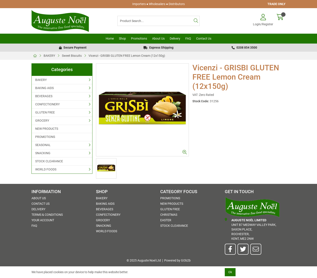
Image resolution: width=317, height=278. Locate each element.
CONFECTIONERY (47, 104)
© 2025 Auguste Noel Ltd (144, 260)
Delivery (175, 38)
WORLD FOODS (45, 169)
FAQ (188, 38)
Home (110, 38)
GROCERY (42, 120)
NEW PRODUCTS (46, 128)
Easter (165, 220)
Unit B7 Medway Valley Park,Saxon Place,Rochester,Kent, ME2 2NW (250, 229)
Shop (122, 38)
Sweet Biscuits (72, 55)
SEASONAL (43, 145)
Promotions (139, 38)
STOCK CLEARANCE (49, 161)
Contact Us (203, 38)
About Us (158, 38)
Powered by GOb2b (177, 260)
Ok (230, 272)
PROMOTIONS (45, 137)
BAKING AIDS (44, 88)
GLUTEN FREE (45, 112)
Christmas (168, 214)
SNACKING (42, 153)
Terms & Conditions (47, 214)
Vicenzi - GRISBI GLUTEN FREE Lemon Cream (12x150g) (126, 55)
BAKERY (49, 55)
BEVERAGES (43, 96)
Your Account (42, 220)
